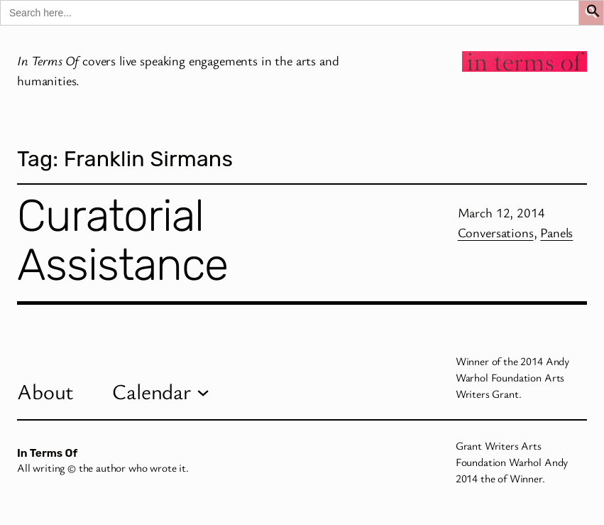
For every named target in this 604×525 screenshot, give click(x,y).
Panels (556, 232)
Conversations (496, 232)
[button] (593, 12)
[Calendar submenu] (203, 391)
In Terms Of (47, 453)
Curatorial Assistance (122, 240)
